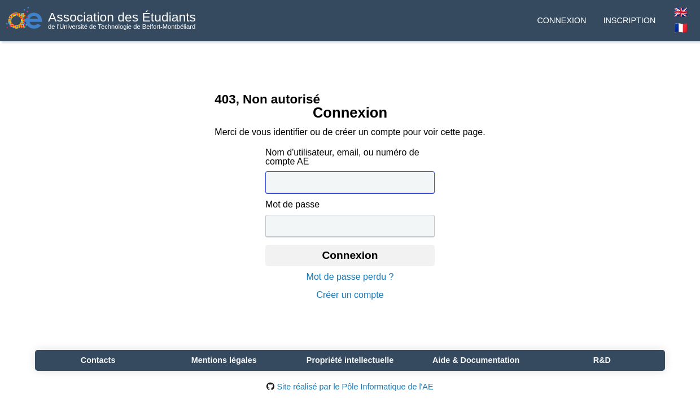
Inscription (629, 20)
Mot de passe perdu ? (350, 277)
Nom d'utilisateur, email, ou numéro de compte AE (342, 157)
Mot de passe (292, 204)
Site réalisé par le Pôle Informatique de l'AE (349, 386)
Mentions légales (224, 360)
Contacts (98, 360)
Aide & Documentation (475, 360)
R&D (602, 360)
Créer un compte (349, 295)
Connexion (561, 20)
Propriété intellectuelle (350, 360)
